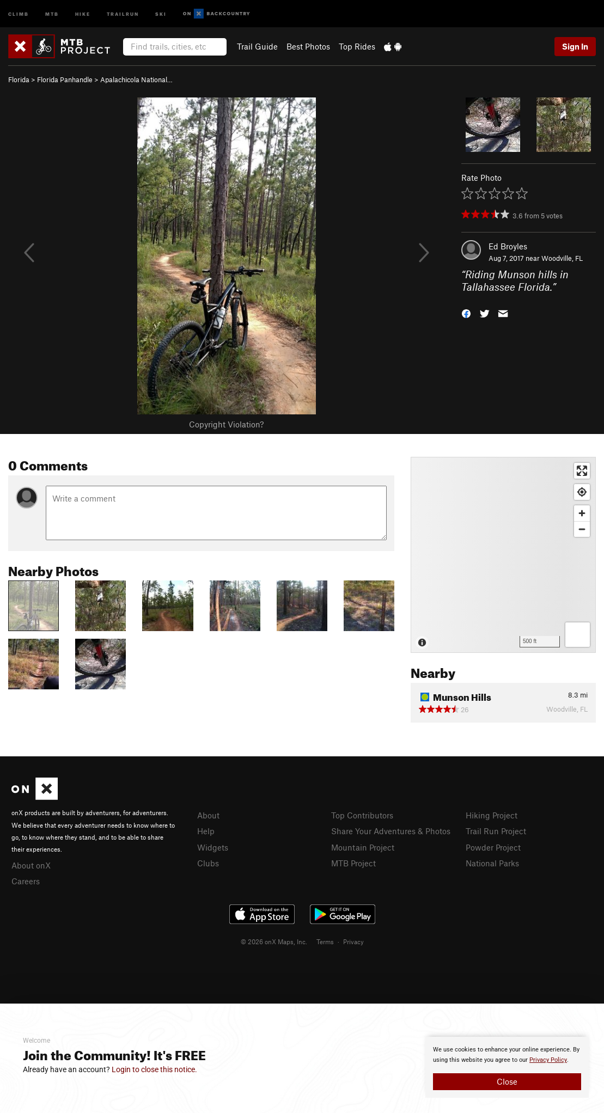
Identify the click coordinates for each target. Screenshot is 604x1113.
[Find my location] (582, 492)
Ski (161, 13)
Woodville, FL (562, 258)
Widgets (212, 847)
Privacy (353, 941)
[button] (466, 312)
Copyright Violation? (226, 424)
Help (206, 831)
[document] (507, 1067)
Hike (82, 13)
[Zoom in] (582, 513)
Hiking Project (491, 815)
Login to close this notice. (154, 1069)
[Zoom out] (582, 529)
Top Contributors (362, 815)
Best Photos (308, 46)
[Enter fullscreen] (582, 471)
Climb (18, 13)
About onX (31, 865)
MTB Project (353, 863)
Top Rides (357, 46)
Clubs (208, 863)
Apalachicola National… (136, 79)
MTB (52, 13)
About (208, 815)
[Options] (577, 634)
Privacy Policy (548, 1059)
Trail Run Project (496, 831)
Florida (18, 79)
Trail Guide (257, 46)
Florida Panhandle (65, 79)
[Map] (503, 554)
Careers (25, 881)
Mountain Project (362, 847)
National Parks (492, 863)
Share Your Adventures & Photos (390, 831)
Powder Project (493, 847)
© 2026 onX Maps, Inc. (274, 941)
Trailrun (123, 13)
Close (507, 1081)
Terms (325, 941)
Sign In (575, 46)
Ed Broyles (508, 246)
